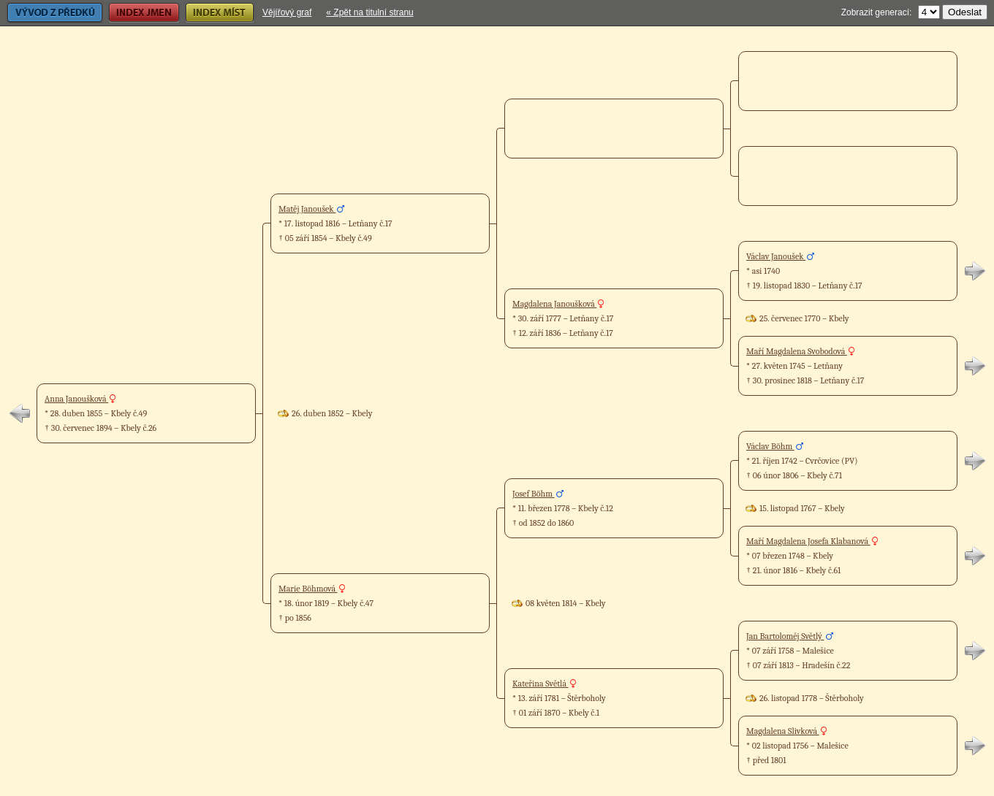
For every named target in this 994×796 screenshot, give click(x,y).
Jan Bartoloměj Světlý (785, 636)
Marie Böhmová (308, 588)
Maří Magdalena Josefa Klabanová (808, 541)
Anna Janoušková (76, 399)
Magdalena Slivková (782, 731)
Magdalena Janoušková (554, 304)
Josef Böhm (533, 494)
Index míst (219, 12)
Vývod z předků (55, 12)
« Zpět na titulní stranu (369, 12)
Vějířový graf (286, 12)
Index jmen (144, 12)
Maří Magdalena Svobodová (796, 351)
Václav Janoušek (775, 256)
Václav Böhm (770, 446)
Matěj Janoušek (306, 209)
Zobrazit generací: (876, 12)
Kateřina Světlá (540, 683)
